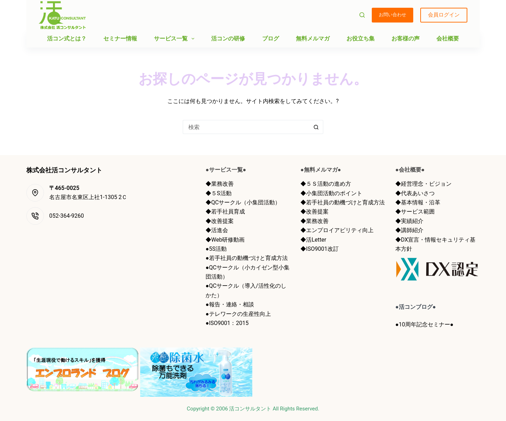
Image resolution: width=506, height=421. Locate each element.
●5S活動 (216, 248)
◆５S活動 (219, 193)
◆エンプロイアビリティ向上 (337, 230)
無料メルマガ (313, 38)
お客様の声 (405, 38)
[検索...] (246, 127)
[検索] (362, 15)
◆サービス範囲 (415, 211)
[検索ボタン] (316, 127)
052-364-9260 (66, 215)
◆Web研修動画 (225, 239)
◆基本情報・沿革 (417, 202)
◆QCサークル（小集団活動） (243, 202)
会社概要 (447, 38)
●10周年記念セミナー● (424, 324)
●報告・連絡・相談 (230, 304)
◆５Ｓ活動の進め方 (325, 183)
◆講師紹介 (409, 230)
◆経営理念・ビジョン (423, 183)
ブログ (270, 38)
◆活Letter (313, 239)
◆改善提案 (220, 221)
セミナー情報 (120, 38)
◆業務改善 (220, 183)
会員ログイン (444, 15)
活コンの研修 (228, 38)
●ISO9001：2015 (227, 323)
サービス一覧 (175, 38)
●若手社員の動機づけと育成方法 (247, 258)
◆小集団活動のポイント (331, 193)
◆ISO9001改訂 (319, 248)
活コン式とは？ (66, 38)
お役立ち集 (360, 38)
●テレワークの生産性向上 (238, 314)
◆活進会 (217, 230)
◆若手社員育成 (225, 211)
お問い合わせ (392, 14)
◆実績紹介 (409, 221)
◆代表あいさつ (415, 193)
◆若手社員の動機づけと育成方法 (342, 202)
